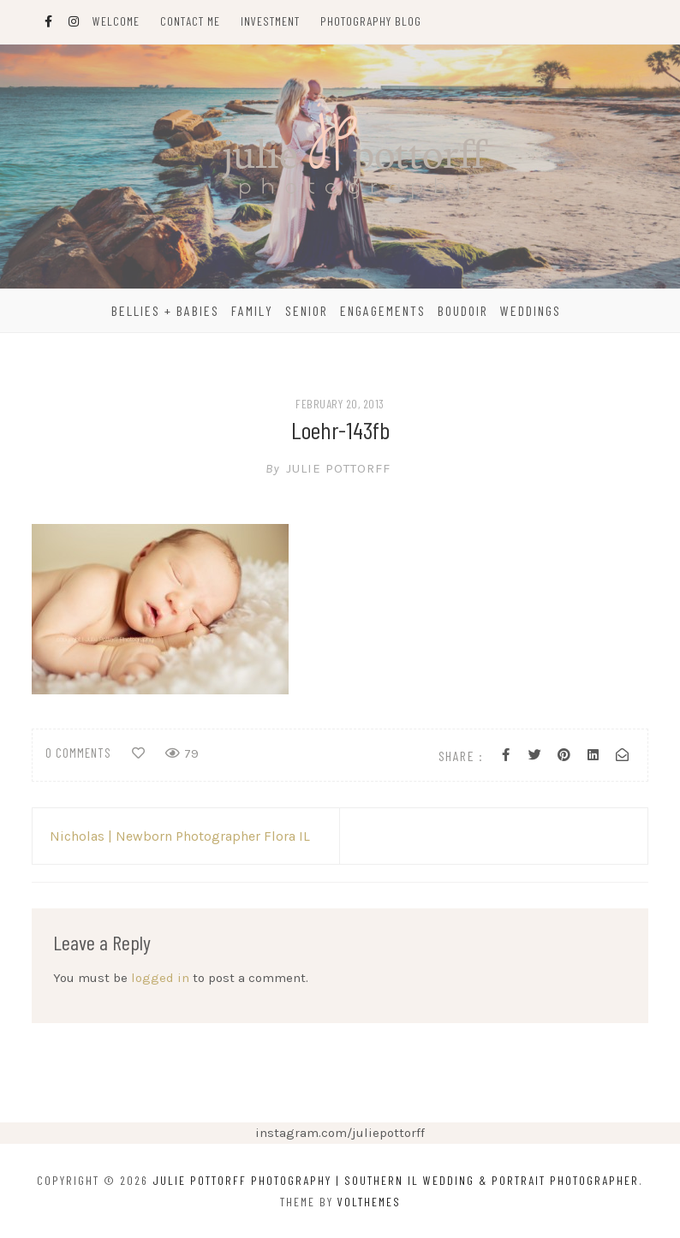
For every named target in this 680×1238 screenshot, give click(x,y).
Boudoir (463, 310)
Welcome (116, 21)
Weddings (530, 310)
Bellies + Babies (165, 310)
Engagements (383, 310)
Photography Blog (370, 21)
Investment (270, 21)
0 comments (78, 752)
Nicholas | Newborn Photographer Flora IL (180, 836)
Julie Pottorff (340, 468)
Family (252, 310)
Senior (306, 310)
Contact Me (190, 21)
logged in (160, 977)
